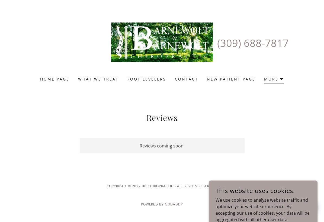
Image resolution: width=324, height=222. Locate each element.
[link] (162, 42)
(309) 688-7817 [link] (253, 43)
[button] (274, 80)
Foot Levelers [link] (146, 79)
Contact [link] (186, 79)
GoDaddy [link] (174, 204)
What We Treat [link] (98, 79)
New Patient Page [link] (231, 79)
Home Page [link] (54, 79)
